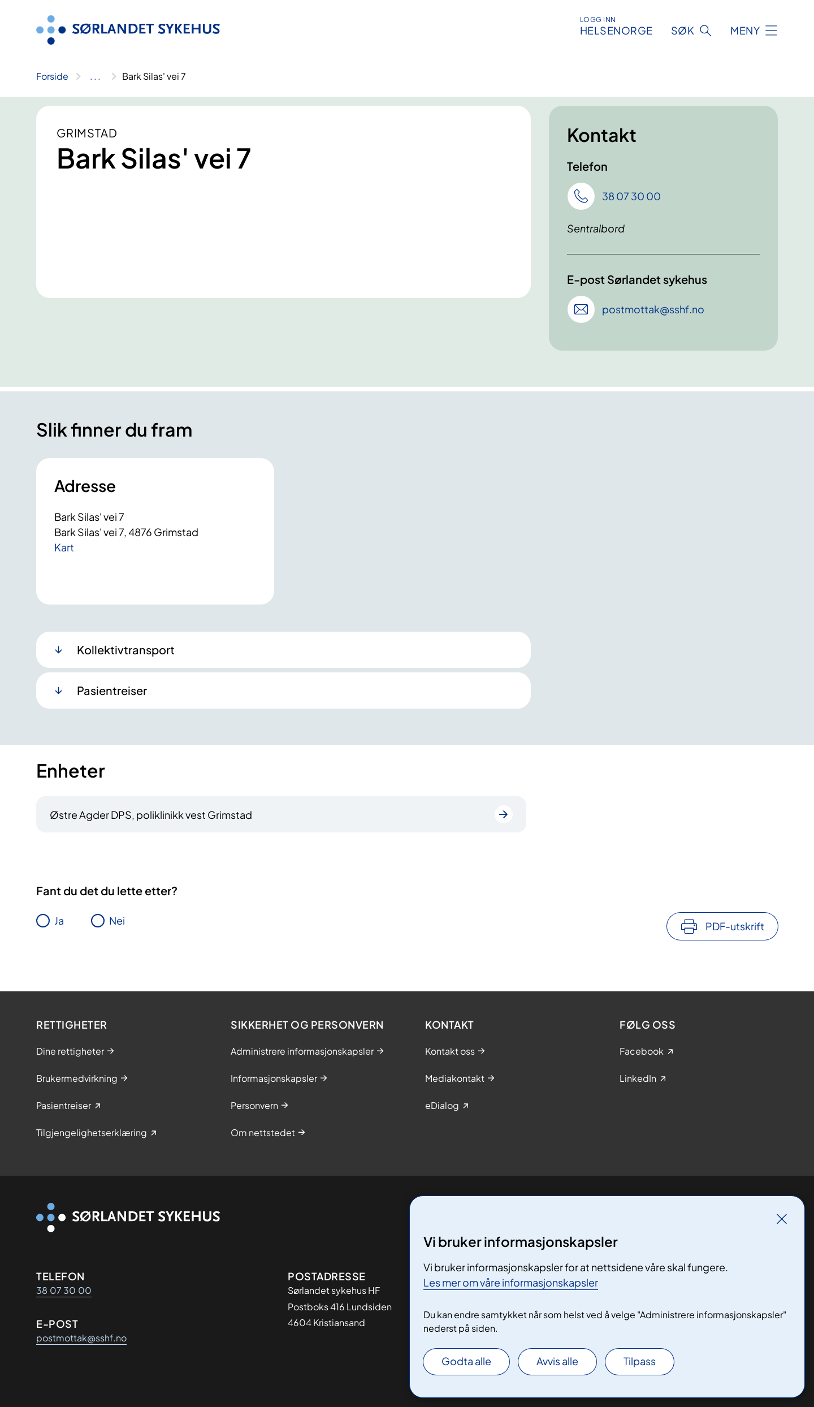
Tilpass (640, 1360)
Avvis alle (557, 1360)
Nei (117, 920)
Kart (64, 547)
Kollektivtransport (126, 649)
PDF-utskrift (734, 926)
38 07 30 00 (64, 1290)
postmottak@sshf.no (81, 1338)
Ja (59, 920)
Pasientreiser (112, 690)
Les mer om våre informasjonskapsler (510, 1282)
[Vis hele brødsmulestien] (95, 76)
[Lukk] (782, 1219)
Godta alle (466, 1360)
